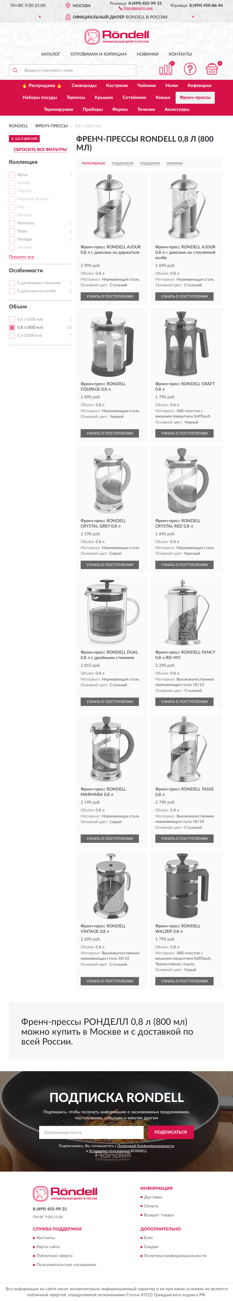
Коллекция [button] (23, 162)
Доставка (153, 1197)
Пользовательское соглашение (66, 1265)
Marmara (25, 223)
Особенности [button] (26, 270)
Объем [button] (18, 307)
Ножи (171, 85)
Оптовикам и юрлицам (98, 54)
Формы (120, 109)
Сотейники (134, 97)
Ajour (22, 175)
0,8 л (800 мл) (30, 327)
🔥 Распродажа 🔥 (42, 85)
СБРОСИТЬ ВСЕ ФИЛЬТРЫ (40, 150)
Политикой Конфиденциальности (145, 1146)
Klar (21, 207)
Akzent (23, 183)
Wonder (24, 247)
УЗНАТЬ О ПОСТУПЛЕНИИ (110, 296)
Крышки (104, 97)
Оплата (151, 1206)
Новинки (148, 54)
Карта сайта (48, 1247)
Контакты (180, 54)
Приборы (93, 109)
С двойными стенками (39, 283)
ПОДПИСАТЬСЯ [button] (170, 1132)
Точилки (146, 109)
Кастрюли (117, 85)
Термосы (76, 97)
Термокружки (58, 109)
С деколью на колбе (36, 291)
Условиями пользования (109, 1151)
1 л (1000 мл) (29, 336)
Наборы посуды (40, 97)
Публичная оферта (54, 1256)
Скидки (151, 1247)
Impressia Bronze (33, 199)
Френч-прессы (195, 97)
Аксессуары (177, 109)
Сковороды (84, 85)
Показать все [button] (21, 257)
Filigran (24, 191)
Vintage (24, 239)
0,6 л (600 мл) (30, 319)
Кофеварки (199, 85)
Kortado (24, 215)
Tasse (22, 231)
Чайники (146, 85)
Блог (148, 1238)
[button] (136, 8)
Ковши (163, 97)
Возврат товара (159, 1215)
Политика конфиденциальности (175, 1256)
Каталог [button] (50, 54)
